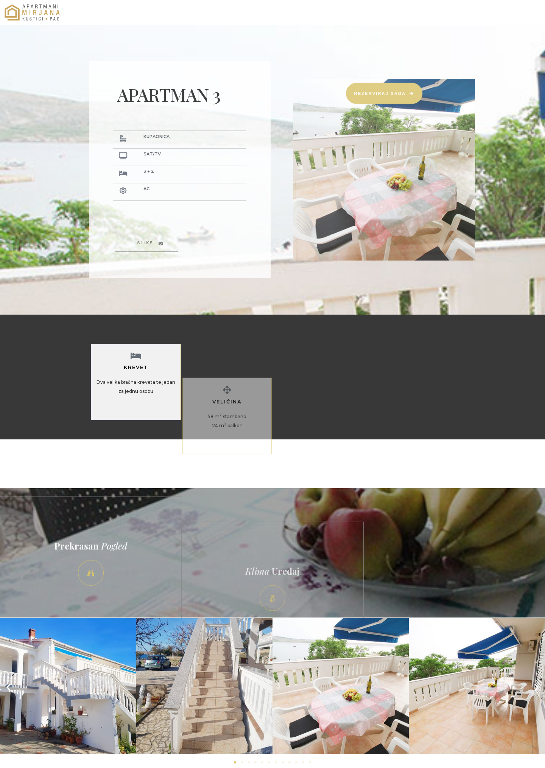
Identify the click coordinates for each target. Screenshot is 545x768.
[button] (8, 687)
